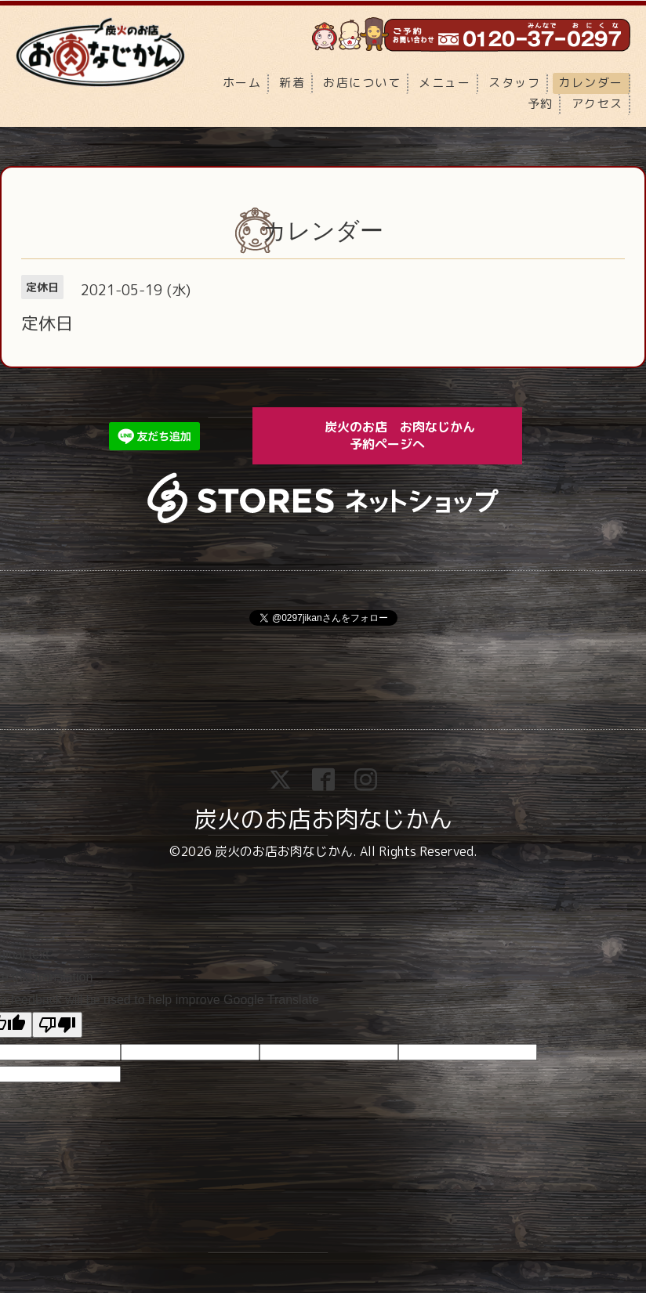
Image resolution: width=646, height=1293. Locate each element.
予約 (540, 104)
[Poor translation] (57, 1025)
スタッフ (514, 82)
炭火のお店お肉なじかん (323, 819)
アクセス (597, 104)
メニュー (444, 82)
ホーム (242, 82)
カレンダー (590, 82)
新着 (292, 82)
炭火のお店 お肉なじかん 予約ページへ (410, 435)
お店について (362, 82)
